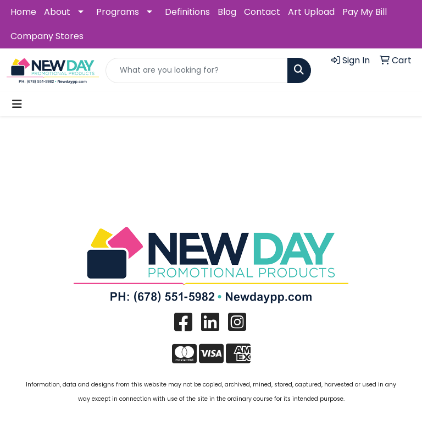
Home (23, 12)
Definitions (187, 12)
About (57, 12)
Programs (117, 12)
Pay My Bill (364, 12)
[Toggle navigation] (17, 104)
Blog (227, 12)
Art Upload (311, 12)
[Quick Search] (197, 70)
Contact (262, 12)
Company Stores (47, 36)
